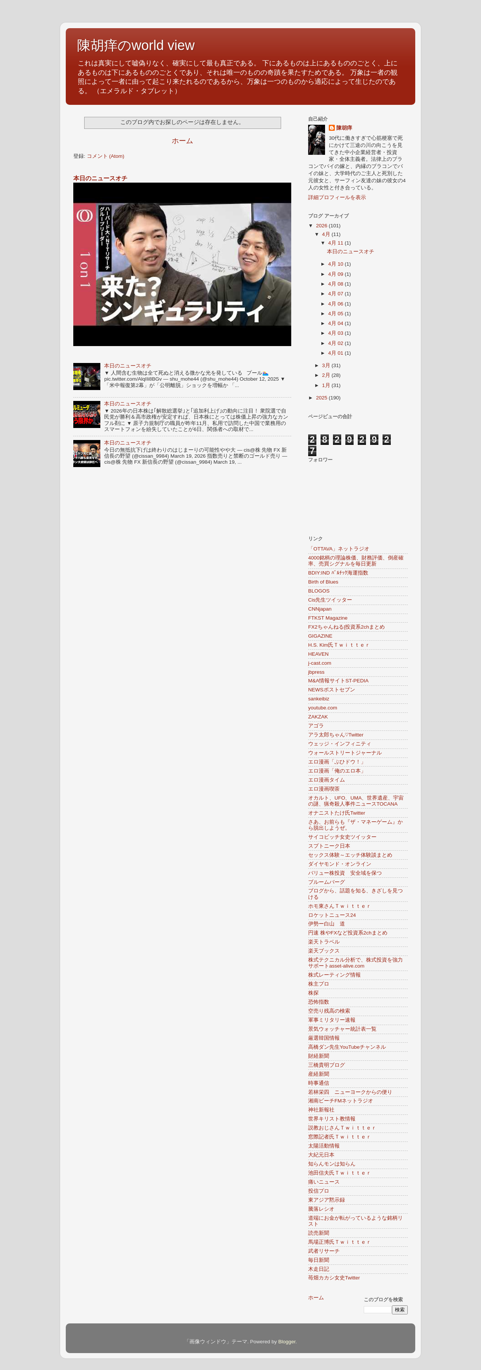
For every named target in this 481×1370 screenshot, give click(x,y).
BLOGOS (319, 591)
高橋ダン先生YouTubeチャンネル (347, 1047)
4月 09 (336, 274)
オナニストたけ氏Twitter (336, 813)
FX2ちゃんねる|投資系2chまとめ (346, 627)
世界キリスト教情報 (331, 1119)
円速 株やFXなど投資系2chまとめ (347, 933)
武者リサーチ (324, 1251)
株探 (313, 993)
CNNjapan (319, 609)
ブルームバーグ (326, 882)
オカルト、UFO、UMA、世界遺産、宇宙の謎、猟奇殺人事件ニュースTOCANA (356, 801)
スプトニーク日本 (329, 846)
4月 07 (336, 293)
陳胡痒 (344, 128)
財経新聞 (318, 1056)
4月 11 (336, 243)
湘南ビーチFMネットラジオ (341, 1101)
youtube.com (322, 708)
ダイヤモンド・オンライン (339, 864)
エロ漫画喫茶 (324, 789)
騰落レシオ (321, 1209)
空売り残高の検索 (329, 1011)
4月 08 (336, 284)
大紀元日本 (321, 1155)
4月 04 (336, 323)
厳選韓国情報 (324, 1038)
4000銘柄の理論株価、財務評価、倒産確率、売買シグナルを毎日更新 (356, 561)
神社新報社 (321, 1110)
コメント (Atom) (105, 156)
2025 (322, 398)
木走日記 (318, 1269)
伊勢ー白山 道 (326, 924)
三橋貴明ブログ (326, 1065)
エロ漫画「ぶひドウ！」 (337, 762)
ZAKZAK (318, 717)
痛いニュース (324, 1182)
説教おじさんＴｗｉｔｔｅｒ (342, 1128)
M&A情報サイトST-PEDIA (338, 680)
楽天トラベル (324, 942)
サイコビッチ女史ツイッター (342, 837)
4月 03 (336, 333)
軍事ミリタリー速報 (331, 1020)
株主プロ (318, 984)
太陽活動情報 (324, 1146)
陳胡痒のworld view (136, 45)
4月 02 (336, 343)
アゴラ (316, 726)
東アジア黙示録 (326, 1200)
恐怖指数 (318, 1002)
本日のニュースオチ (100, 178)
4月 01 (336, 353)
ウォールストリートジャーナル (345, 753)
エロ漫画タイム (326, 780)
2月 (326, 375)
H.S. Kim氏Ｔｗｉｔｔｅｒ (339, 645)
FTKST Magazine (328, 618)
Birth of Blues (323, 582)
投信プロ (318, 1191)
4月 (326, 234)
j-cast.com (319, 663)
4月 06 (336, 304)
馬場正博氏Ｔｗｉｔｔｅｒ (339, 1242)
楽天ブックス (324, 951)
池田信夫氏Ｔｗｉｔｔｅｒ (339, 1173)
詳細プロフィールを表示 (337, 197)
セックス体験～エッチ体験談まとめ (350, 855)
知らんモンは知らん (331, 1164)
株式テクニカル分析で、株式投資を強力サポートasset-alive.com (355, 963)
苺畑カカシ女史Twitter (334, 1278)
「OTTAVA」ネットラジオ (338, 549)
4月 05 (336, 313)
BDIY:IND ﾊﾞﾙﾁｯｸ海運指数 (338, 573)
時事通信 (318, 1083)
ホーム (182, 141)
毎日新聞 (318, 1260)
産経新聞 (318, 1074)
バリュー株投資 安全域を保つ (345, 873)
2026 (322, 225)
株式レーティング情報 (334, 975)
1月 (326, 385)
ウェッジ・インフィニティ (339, 744)
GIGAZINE (320, 636)
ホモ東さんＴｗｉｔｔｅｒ (339, 906)
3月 (326, 365)
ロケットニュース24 (332, 915)
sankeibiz (318, 699)
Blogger (286, 1341)
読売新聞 (318, 1233)
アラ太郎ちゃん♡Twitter (335, 735)
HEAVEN (318, 654)
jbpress (316, 672)
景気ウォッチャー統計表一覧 (342, 1029)
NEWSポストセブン (331, 690)
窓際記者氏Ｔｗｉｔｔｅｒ (339, 1137)
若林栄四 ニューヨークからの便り (350, 1092)
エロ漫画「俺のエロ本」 (337, 771)
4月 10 (336, 264)
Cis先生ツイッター (330, 600)
